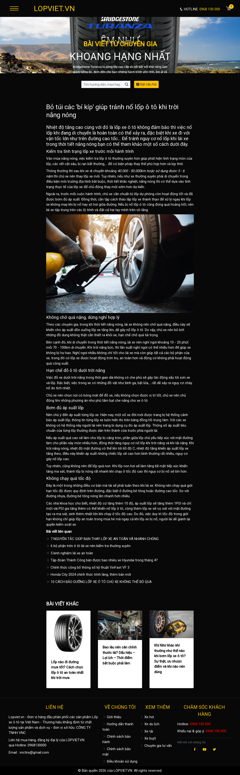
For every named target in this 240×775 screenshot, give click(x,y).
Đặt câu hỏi (146, 84)
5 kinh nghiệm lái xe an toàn (69, 553)
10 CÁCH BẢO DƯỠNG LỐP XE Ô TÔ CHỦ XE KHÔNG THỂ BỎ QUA (99, 582)
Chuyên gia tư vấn (156, 746)
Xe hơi (147, 717)
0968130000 (37, 745)
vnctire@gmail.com (34, 752)
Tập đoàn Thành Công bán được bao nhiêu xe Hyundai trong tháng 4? (102, 560)
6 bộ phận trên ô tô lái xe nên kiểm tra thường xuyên (88, 546)
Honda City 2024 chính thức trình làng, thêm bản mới (88, 574)
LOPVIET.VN (54, 8)
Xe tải (146, 731)
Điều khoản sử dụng (119, 761)
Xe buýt (148, 738)
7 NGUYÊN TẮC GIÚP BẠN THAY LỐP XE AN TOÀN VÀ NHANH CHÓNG (102, 539)
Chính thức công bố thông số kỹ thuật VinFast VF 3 (87, 567)
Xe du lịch (149, 724)
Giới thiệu (111, 717)
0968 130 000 (200, 724)
